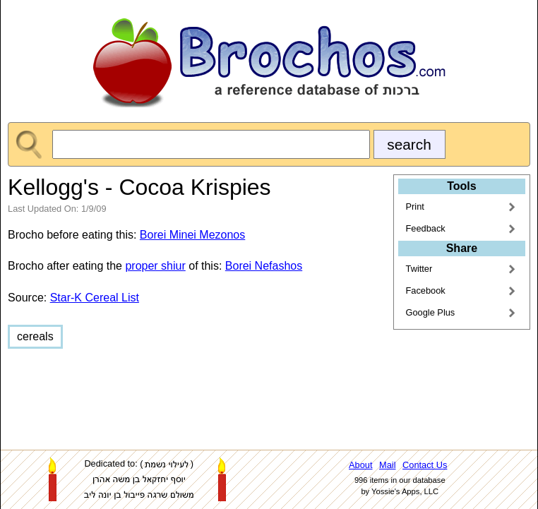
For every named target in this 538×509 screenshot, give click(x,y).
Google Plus (430, 312)
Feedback (426, 228)
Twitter (419, 268)
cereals (35, 336)
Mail (387, 465)
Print (415, 206)
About (360, 465)
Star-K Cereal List (94, 298)
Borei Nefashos (263, 266)
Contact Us (424, 465)
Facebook (426, 290)
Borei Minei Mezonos (192, 235)
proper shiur (155, 266)
